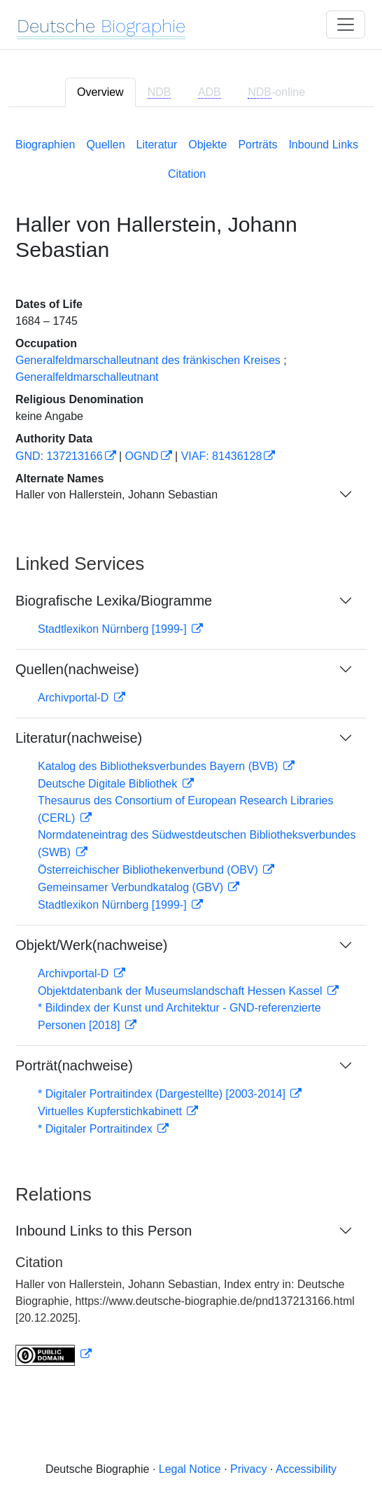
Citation (187, 174)
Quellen (105, 145)
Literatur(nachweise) (78, 738)
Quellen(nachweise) (77, 669)
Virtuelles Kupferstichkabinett (111, 1111)
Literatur (157, 145)
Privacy (248, 1469)
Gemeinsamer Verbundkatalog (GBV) (132, 887)
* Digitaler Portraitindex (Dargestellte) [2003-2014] (163, 1094)
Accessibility (306, 1469)
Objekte (207, 145)
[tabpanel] (191, 749)
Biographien (45, 145)
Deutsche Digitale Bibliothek (109, 784)
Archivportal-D (75, 698)
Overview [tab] (100, 92)
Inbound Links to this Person (103, 1230)
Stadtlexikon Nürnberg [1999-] (114, 629)
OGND (142, 456)
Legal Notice (190, 1469)
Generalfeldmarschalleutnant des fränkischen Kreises (148, 360)
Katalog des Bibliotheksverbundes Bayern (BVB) (159, 766)
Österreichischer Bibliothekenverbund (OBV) (149, 870)
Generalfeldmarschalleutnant (87, 377)
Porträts (257, 145)
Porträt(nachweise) (74, 1065)
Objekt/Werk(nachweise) (91, 945)
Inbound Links (323, 145)
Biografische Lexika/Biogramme (113, 600)
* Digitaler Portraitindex (96, 1129)
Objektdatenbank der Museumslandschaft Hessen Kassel (181, 991)
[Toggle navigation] (345, 25)
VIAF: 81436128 (221, 456)
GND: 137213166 (59, 456)
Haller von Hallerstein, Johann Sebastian (116, 495)
